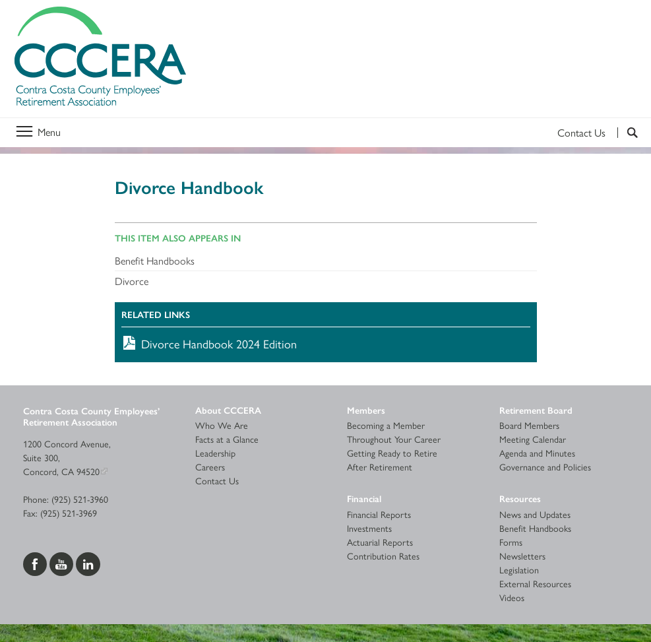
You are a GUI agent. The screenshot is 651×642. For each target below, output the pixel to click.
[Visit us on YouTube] (62, 562)
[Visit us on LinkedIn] (88, 562)
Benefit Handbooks (155, 260)
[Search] (627, 132)
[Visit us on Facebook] (36, 562)
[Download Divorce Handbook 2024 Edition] (326, 343)
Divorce (131, 280)
